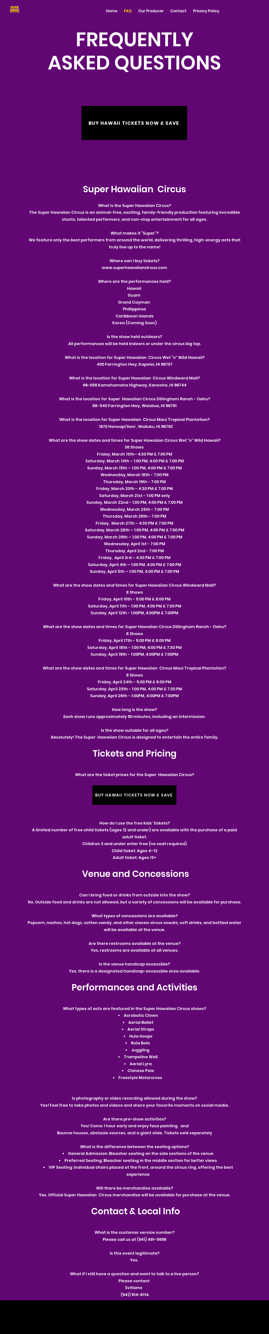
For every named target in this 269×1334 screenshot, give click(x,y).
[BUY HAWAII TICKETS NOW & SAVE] (134, 123)
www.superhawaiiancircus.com (134, 267)
